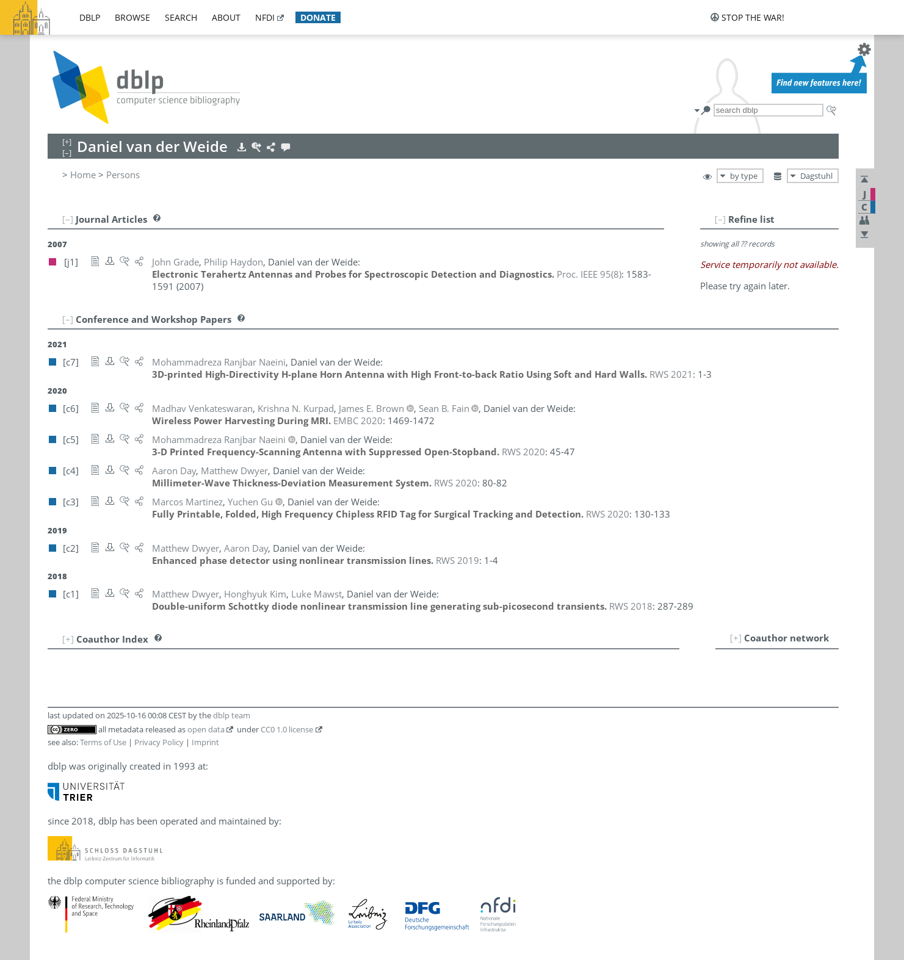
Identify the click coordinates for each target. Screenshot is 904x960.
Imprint (205, 742)
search (181, 17)
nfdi (265, 17)
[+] (736, 638)
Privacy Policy (159, 742)
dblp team (231, 715)
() (589, 274)
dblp (89, 17)
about (226, 17)
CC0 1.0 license (287, 729)
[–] (720, 219)
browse (132, 17)
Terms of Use (103, 742)
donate (318, 17)
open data (206, 729)
